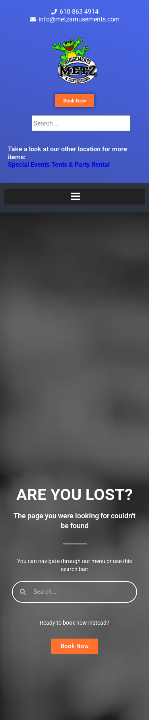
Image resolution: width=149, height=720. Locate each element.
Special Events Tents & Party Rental (59, 164)
